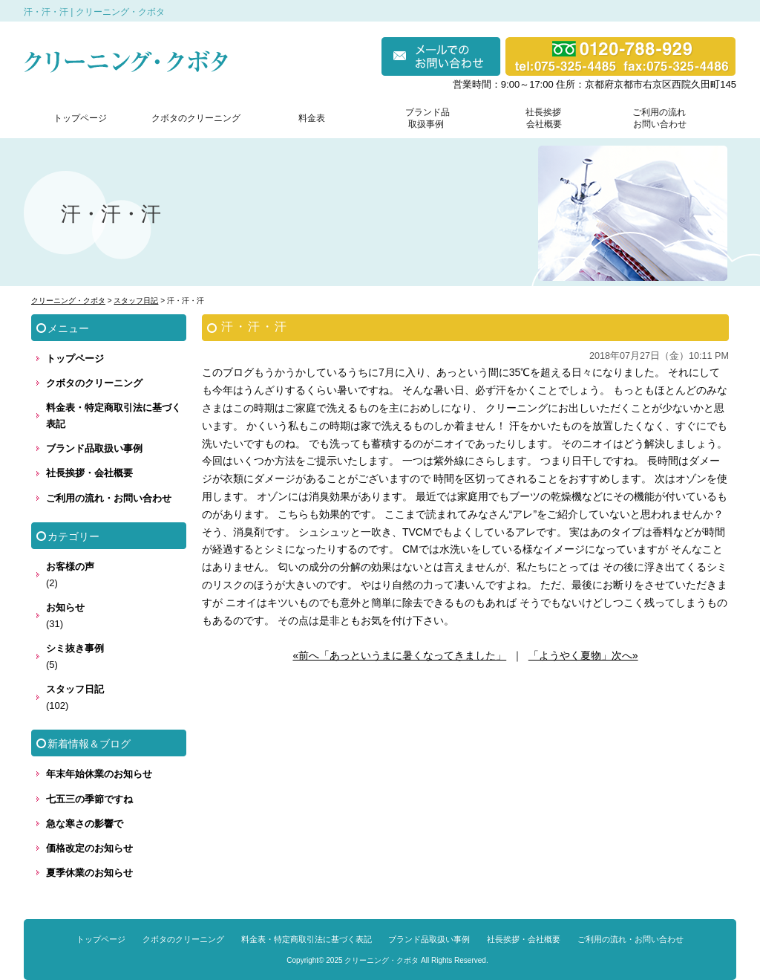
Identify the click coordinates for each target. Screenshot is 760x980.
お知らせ (65, 607)
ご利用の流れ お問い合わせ (656, 118)
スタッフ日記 (75, 689)
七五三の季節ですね (89, 799)
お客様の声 (70, 566)
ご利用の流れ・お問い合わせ (108, 498)
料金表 (311, 118)
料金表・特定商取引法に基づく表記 (113, 415)
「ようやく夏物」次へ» (583, 655)
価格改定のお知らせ (89, 848)
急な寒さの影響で (84, 823)
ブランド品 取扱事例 (427, 118)
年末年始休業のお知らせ (99, 773)
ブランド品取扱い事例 (94, 448)
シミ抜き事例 (75, 648)
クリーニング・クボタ (381, 960)
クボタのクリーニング (195, 118)
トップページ (80, 118)
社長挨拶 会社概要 (540, 118)
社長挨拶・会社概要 (89, 472)
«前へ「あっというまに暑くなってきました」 (399, 655)
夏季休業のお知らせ (89, 872)
